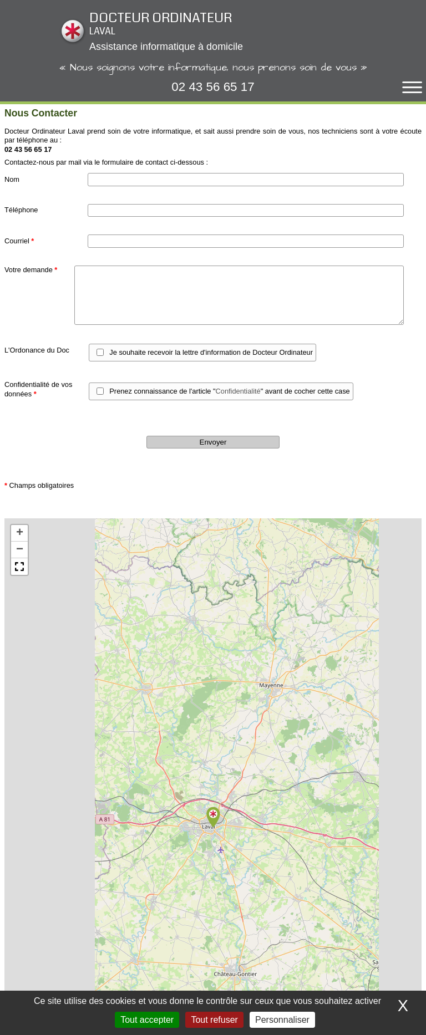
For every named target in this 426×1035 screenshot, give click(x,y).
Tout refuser (214, 1019)
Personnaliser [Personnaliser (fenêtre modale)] (282, 1019)
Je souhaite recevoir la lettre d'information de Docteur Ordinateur (211, 352)
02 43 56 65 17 (212, 87)
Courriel (19, 241)
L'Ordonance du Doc (36, 350)
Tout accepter (147, 1019)
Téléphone (21, 210)
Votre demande (30, 270)
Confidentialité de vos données (38, 389)
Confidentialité (238, 391)
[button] (213, 817)
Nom (11, 179)
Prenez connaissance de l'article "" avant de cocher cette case (229, 391)
